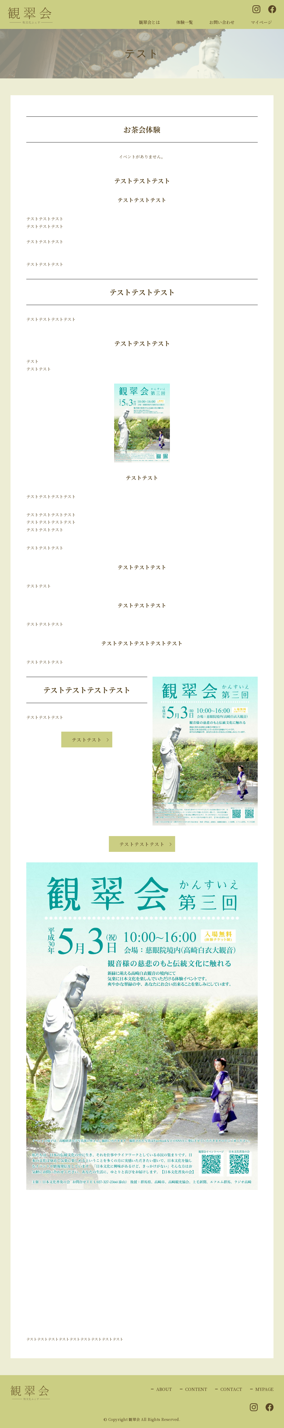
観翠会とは (149, 22)
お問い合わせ (222, 22)
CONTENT (196, 1389)
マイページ (261, 22)
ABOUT (164, 1389)
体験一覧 (184, 22)
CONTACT (231, 1389)
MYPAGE (264, 1389)
